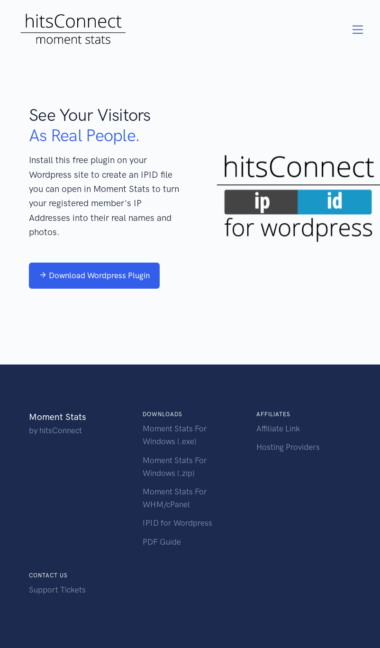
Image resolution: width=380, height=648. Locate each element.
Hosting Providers (288, 447)
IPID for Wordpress (177, 523)
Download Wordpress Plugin (94, 275)
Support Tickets (57, 589)
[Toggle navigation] (358, 29)
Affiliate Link (278, 428)
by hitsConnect (55, 430)
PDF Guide (162, 542)
